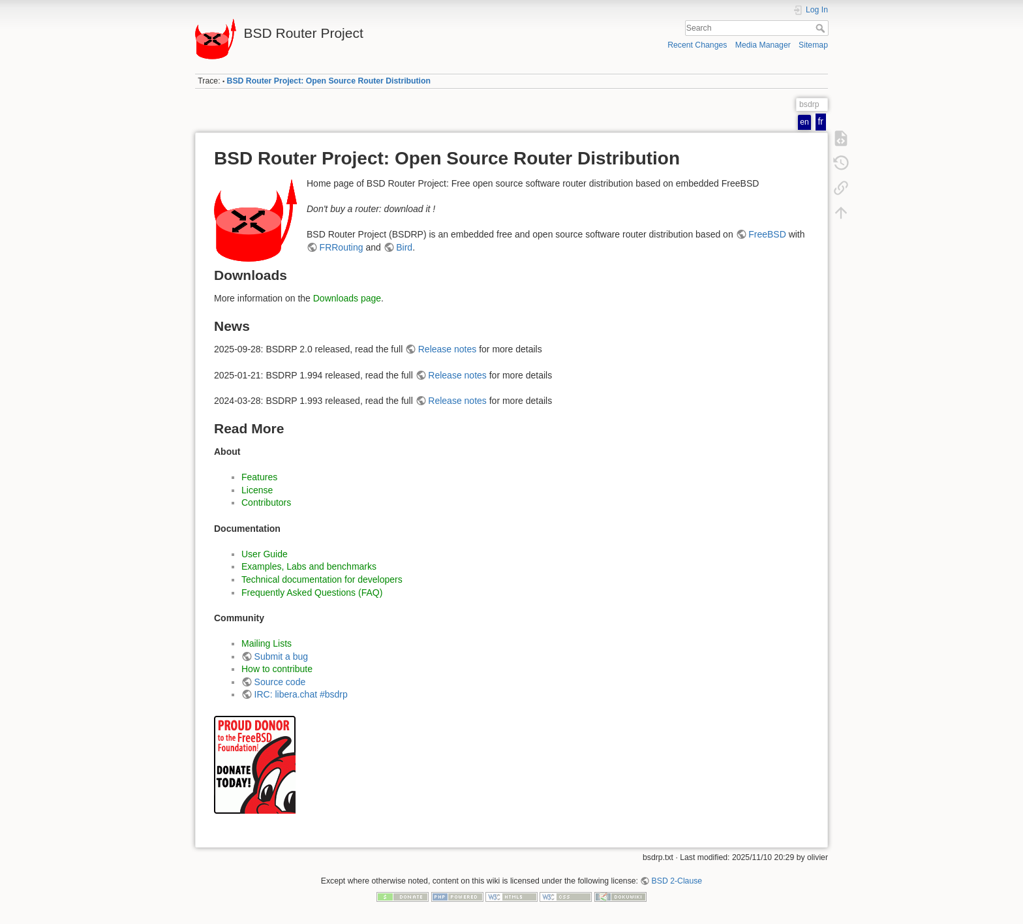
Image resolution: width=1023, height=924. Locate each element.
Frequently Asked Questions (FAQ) (311, 592)
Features (259, 477)
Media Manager (763, 45)
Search (822, 28)
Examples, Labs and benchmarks (308, 566)
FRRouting (341, 247)
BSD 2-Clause (677, 881)
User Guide (264, 554)
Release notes (447, 349)
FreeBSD (767, 234)
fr (820, 121)
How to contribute (277, 669)
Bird (404, 247)
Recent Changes (697, 45)
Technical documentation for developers (322, 579)
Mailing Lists (266, 643)
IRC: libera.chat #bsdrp (301, 694)
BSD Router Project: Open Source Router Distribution (329, 80)
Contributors (266, 502)
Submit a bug (281, 656)
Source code (280, 682)
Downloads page (347, 298)
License (257, 490)
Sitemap (813, 45)
